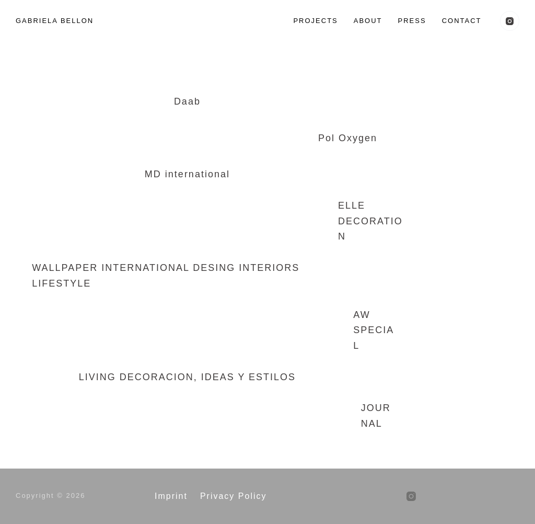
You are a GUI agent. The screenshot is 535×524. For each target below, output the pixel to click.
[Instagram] (510, 21)
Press (412, 21)
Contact (462, 21)
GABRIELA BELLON (55, 21)
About (368, 21)
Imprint (171, 496)
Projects (315, 21)
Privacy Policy (233, 496)
